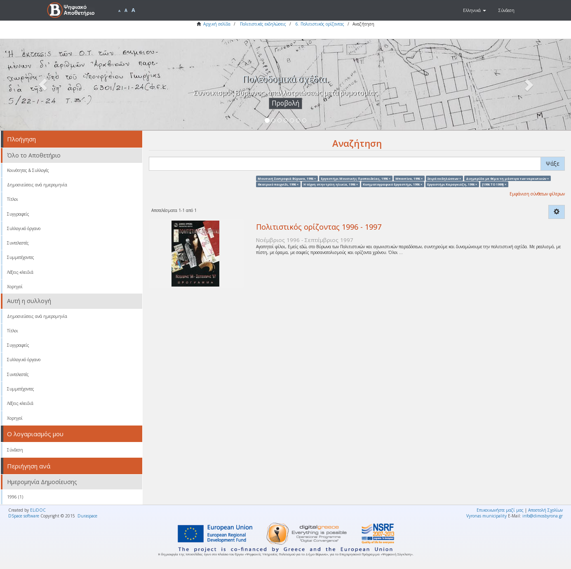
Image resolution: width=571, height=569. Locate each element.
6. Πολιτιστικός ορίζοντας (320, 24)
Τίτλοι (12, 199)
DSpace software (23, 516)
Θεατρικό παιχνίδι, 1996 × (278, 184)
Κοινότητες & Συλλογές (28, 170)
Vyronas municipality (486, 516)
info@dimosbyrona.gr (542, 516)
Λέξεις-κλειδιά (20, 272)
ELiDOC (38, 510)
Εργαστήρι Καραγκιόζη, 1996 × (452, 184)
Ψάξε (552, 163)
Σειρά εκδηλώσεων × (444, 178)
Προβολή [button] (285, 103)
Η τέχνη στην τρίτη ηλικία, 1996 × (330, 184)
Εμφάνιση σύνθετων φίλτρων (537, 194)
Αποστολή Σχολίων (545, 510)
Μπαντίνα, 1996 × (409, 178)
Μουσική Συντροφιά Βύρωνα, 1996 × (287, 178)
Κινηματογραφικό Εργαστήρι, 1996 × (392, 184)
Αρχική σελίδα (216, 24)
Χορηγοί (15, 286)
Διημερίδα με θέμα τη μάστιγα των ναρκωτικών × (507, 178)
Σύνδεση (15, 450)
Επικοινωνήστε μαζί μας (500, 510)
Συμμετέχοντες (20, 257)
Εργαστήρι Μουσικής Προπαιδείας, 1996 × (355, 178)
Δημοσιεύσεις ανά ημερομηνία (37, 185)
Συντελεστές (18, 243)
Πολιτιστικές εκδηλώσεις (263, 24)
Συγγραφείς (18, 214)
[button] (474, 10)
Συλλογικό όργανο (23, 228)
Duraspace (87, 516)
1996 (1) (15, 497)
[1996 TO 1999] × (494, 184)
